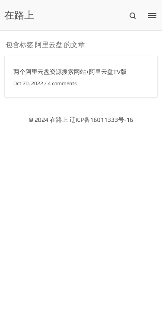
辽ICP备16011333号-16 (101, 120)
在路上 (19, 15)
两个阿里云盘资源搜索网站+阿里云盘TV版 (70, 72)
